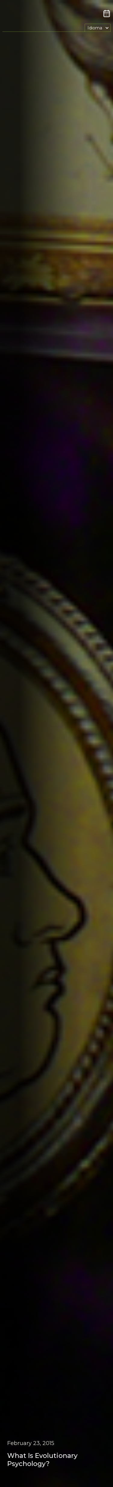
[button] (98, 28)
